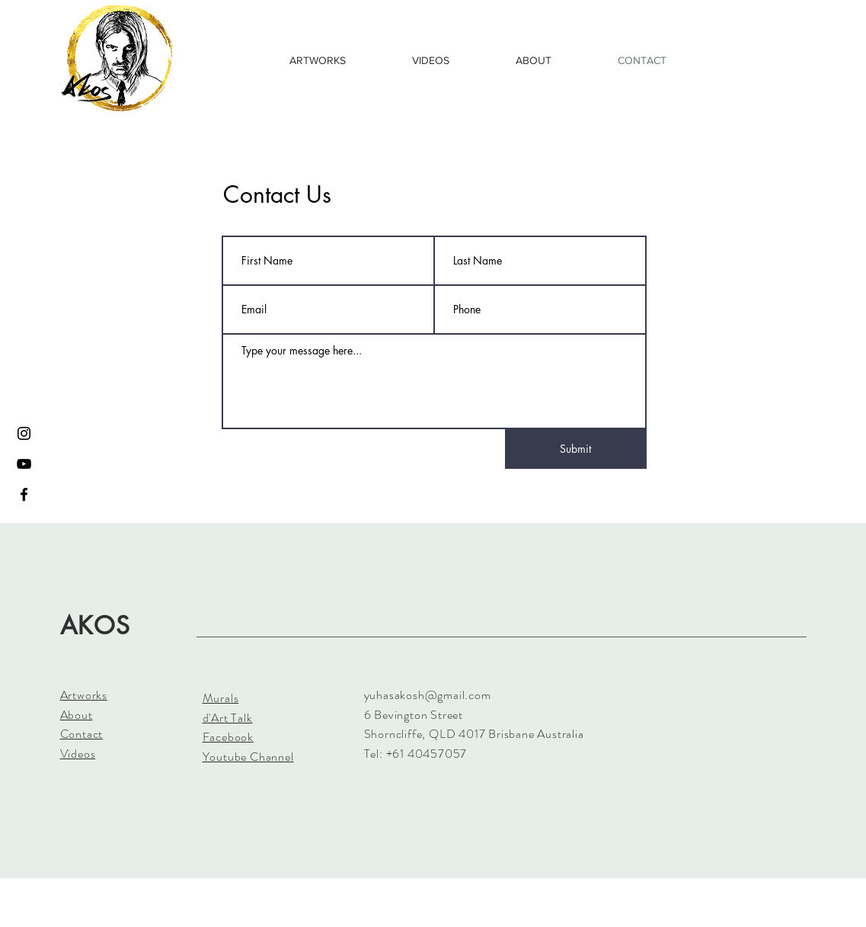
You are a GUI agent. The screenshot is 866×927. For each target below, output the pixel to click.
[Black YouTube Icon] (24, 464)
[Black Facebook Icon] (24, 494)
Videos (78, 753)
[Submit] (576, 449)
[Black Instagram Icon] (24, 433)
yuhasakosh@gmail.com (427, 695)
